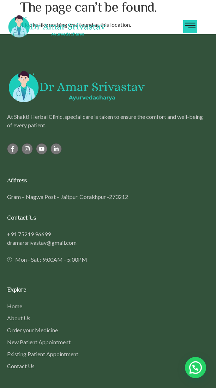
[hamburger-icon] (190, 26)
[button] (195, 367)
